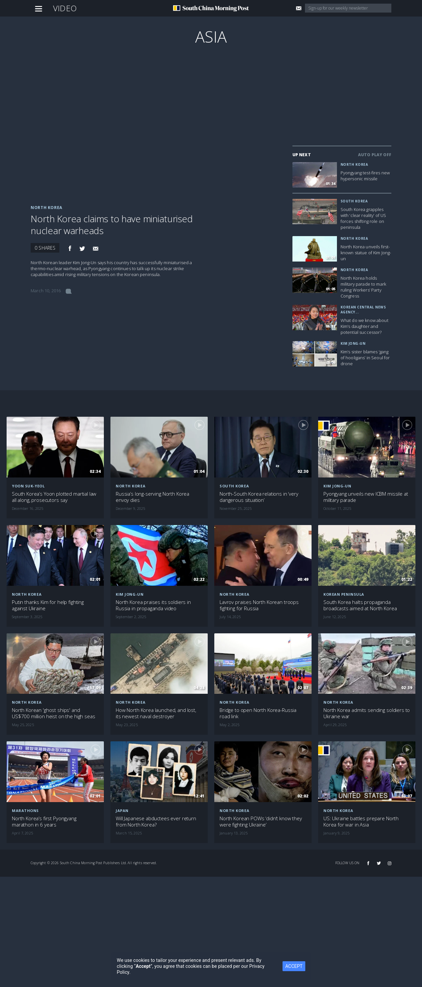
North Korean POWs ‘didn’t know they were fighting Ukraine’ (261, 821)
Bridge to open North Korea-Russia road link (258, 713)
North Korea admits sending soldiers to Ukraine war (366, 713)
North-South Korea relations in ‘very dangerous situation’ (259, 497)
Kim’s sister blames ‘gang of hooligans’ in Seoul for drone (365, 358)
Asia (211, 36)
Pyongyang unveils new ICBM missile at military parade (365, 497)
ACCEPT (293, 966)
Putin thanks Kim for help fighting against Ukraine (48, 605)
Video (65, 8)
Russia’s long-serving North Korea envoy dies (152, 497)
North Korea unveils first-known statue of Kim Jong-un (366, 253)
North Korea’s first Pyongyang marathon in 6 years (44, 821)
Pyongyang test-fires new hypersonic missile (365, 176)
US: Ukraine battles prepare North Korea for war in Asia (361, 821)
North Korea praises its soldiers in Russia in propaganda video (153, 605)
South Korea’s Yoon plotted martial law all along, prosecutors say (54, 497)
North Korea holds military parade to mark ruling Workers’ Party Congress (363, 287)
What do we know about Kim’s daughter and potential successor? (364, 326)
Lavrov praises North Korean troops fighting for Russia (259, 605)
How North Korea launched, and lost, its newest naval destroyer (156, 713)
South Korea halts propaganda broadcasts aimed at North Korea (360, 605)
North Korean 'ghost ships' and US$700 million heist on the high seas (53, 713)
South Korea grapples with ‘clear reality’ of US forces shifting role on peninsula (363, 218)
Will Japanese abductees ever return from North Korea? (156, 821)
